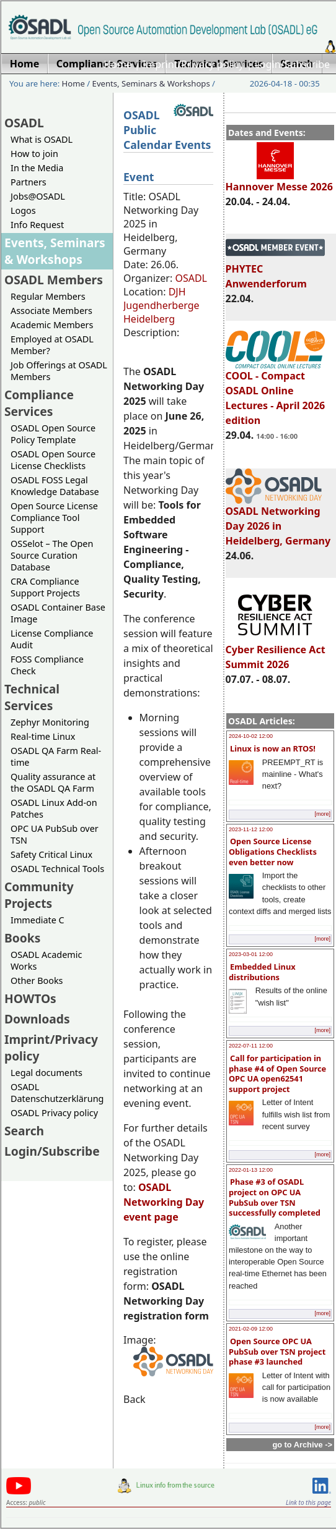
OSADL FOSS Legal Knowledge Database (55, 486)
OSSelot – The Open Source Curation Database (52, 555)
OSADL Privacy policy (54, 1113)
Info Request (37, 225)
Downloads (37, 1018)
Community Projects (39, 895)
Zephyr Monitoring (50, 722)
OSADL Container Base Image (58, 613)
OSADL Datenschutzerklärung (57, 1092)
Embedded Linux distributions (262, 972)
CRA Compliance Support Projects (45, 587)
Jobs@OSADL (38, 196)
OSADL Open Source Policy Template (53, 434)
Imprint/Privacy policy (193, 64)
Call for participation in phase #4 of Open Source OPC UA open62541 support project (277, 1074)
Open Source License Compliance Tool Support (54, 517)
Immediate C (37, 920)
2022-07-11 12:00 (251, 1046)
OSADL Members (53, 279)
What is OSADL (42, 139)
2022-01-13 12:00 (251, 1170)
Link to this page (308, 1502)
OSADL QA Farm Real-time (56, 756)
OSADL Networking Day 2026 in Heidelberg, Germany (278, 520)
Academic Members (52, 325)
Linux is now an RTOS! (273, 748)
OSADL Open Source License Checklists (53, 460)
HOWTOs (30, 998)
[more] (322, 814)
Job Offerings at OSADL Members (59, 371)
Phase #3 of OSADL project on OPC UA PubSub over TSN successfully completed (275, 1197)
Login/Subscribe (292, 64)
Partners (28, 182)
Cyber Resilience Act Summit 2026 (275, 651)
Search (24, 1130)
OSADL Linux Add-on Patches (54, 808)
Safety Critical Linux (51, 854)
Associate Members (51, 310)
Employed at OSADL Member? (52, 345)
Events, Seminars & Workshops (151, 83)
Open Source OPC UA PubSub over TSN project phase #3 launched (277, 1351)
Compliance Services (39, 403)
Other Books (37, 980)
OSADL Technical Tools (57, 869)
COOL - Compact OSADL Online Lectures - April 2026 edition (275, 392)
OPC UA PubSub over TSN (55, 834)
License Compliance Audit (52, 639)
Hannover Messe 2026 (279, 181)
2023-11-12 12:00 (251, 829)
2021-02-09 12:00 (251, 1329)
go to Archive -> (302, 1444)
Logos (23, 210)
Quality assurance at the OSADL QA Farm (53, 782)
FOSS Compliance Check (47, 665)
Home (118, 64)
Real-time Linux (43, 736)
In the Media (37, 168)
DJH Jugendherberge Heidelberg (161, 305)
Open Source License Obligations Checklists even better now (273, 851)
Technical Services (32, 697)
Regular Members (48, 296)
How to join (34, 153)
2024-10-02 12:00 (251, 736)
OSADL (24, 122)
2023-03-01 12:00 (251, 954)
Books (22, 938)
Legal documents (46, 1072)
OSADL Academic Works (46, 960)
